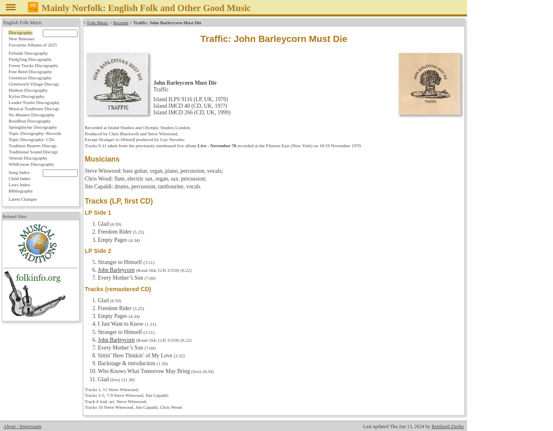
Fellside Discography (28, 53)
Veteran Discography (28, 157)
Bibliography (21, 190)
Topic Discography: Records (35, 133)
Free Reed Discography (30, 71)
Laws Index (19, 184)
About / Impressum (22, 426)
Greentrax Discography (30, 77)
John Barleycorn (116, 270)
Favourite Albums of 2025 (33, 44)
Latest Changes (23, 199)
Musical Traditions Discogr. (34, 108)
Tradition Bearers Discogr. (33, 145)
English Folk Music (22, 22)
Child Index (19, 178)
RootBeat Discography (30, 120)
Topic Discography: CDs (31, 139)
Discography (20, 32)
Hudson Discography (28, 90)
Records (120, 22)
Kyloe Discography (26, 96)
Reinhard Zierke (448, 426)
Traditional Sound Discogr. (33, 151)
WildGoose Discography (31, 164)
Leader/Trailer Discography (34, 102)
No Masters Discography (32, 114)
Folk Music (97, 22)
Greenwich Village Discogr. (34, 83)
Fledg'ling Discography (30, 59)
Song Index (19, 172)
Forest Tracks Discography (33, 65)
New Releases (22, 38)
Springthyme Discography (33, 127)
